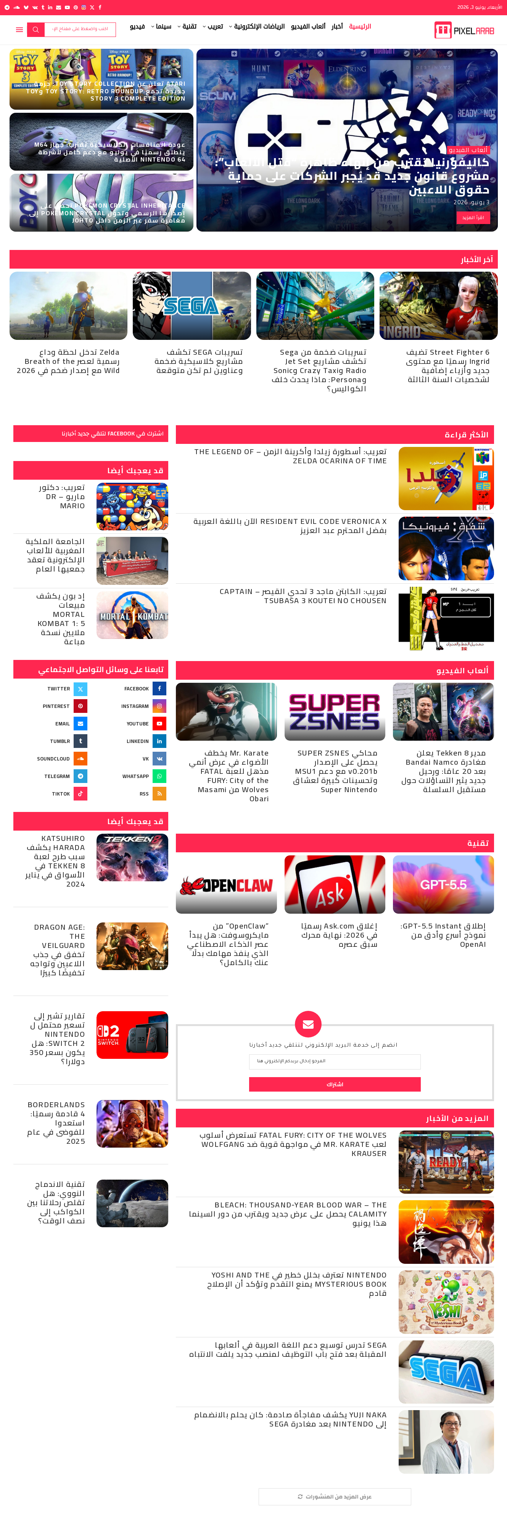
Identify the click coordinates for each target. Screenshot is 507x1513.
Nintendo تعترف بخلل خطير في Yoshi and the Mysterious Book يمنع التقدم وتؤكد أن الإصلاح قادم (297, 1284)
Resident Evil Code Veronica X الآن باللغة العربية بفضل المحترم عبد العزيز (290, 525)
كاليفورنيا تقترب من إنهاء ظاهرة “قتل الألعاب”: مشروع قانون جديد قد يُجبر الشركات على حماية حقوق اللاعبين (352, 175)
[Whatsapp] (130, 776)
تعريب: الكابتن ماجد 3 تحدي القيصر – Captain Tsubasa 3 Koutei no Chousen (303, 595)
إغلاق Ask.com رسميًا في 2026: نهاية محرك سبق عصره (339, 935)
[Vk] (35, 7)
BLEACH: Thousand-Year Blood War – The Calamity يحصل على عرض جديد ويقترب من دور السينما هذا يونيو (288, 1214)
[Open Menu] (19, 29)
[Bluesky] (26, 7)
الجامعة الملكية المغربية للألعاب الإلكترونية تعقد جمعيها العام (55, 555)
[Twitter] (92, 7)
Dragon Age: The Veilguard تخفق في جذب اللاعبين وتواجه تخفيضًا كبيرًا (57, 950)
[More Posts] (335, 1496)
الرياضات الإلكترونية (259, 26)
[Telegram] (7, 7)
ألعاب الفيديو (308, 26)
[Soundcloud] (16, 7)
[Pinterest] (76, 7)
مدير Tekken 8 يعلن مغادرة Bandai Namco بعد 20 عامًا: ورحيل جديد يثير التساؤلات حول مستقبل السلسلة (443, 771)
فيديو (137, 26)
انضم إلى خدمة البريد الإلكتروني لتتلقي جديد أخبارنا (323, 1046)
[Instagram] (84, 7)
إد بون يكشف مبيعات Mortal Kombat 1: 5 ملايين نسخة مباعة (60, 618)
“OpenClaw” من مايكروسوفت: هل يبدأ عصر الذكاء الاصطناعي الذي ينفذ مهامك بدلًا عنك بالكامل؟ (228, 944)
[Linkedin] (50, 7)
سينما (164, 26)
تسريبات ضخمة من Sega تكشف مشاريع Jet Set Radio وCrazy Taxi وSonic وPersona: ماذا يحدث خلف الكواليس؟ (319, 370)
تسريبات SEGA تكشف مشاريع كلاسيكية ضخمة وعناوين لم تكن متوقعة (199, 361)
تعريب (215, 26)
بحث (36, 29)
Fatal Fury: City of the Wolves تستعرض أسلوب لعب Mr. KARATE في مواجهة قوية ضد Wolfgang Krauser (293, 1144)
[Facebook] (99, 7)
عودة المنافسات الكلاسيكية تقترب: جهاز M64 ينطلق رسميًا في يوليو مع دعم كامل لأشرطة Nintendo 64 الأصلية (110, 152)
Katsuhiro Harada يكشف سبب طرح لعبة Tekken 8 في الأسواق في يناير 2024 (55, 861)
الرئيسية (360, 26)
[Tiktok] (51, 794)
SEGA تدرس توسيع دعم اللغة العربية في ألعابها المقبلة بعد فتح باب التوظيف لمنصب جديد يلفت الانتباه (288, 1349)
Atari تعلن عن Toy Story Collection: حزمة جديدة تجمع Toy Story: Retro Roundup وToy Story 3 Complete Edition (106, 91)
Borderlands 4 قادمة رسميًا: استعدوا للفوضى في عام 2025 (56, 1122)
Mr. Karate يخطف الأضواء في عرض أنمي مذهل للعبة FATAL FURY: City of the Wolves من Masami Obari (229, 775)
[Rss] (130, 794)
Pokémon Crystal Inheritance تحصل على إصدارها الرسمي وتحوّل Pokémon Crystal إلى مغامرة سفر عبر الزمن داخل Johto (107, 213)
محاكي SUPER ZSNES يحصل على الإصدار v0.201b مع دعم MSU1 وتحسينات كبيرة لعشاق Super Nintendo (335, 771)
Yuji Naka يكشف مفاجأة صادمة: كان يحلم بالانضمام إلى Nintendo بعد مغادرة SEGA (290, 1419)
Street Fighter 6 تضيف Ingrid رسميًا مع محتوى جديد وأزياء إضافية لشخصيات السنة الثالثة (448, 365)
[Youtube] (67, 7)
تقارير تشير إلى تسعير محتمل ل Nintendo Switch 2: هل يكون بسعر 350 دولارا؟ (57, 1038)
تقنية (189, 26)
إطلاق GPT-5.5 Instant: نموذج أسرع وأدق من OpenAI (443, 935)
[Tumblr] (43, 7)
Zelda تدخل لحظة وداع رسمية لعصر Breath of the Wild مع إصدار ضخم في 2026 (68, 361)
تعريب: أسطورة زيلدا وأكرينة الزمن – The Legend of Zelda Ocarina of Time (290, 456)
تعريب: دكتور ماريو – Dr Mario (62, 496)
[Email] (58, 7)
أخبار (337, 26)
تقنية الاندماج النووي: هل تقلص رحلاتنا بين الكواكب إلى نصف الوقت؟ (56, 1202)
